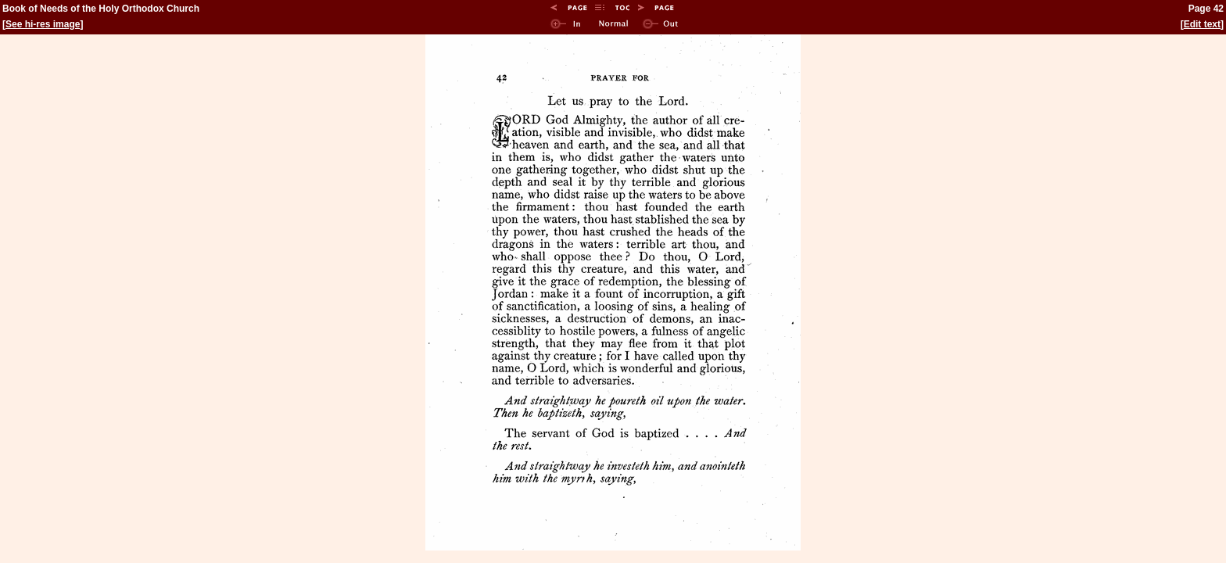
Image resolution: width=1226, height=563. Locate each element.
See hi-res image (42, 24)
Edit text (1202, 24)
